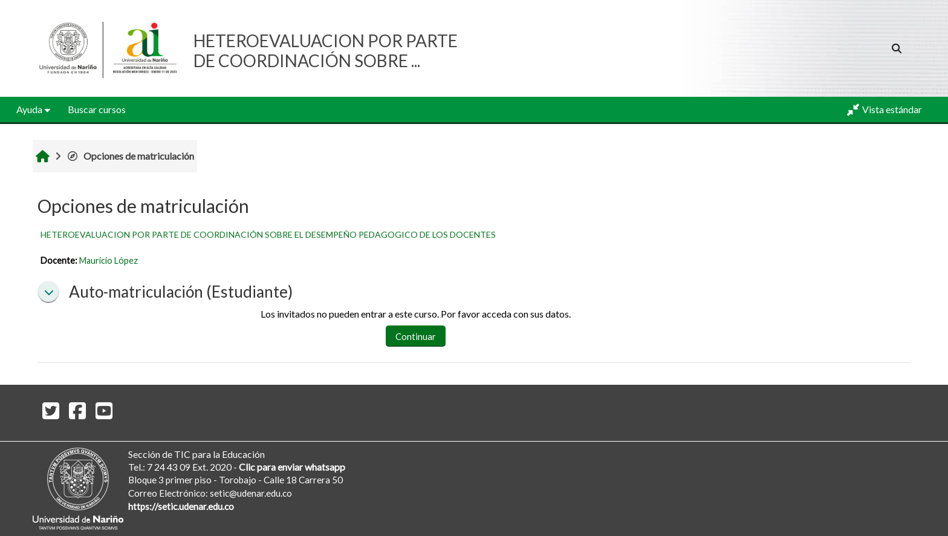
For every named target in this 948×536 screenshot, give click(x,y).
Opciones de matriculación (130, 156)
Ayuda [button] (29, 109)
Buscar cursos (97, 109)
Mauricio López (108, 260)
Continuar (415, 336)
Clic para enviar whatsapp (292, 466)
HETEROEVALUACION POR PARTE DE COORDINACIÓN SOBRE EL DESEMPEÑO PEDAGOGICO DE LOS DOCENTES (268, 234)
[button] (896, 48)
